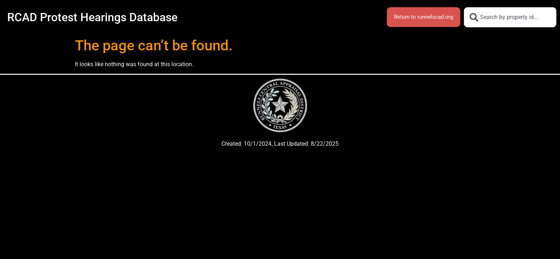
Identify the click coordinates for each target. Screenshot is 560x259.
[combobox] (510, 17)
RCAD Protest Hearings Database (92, 17)
